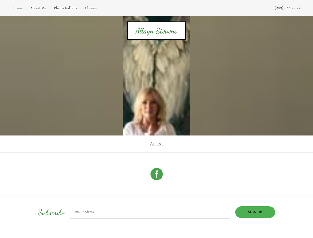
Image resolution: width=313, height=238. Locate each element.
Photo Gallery (65, 8)
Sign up (255, 212)
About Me (38, 8)
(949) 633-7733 (287, 8)
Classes (91, 8)
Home (18, 8)
